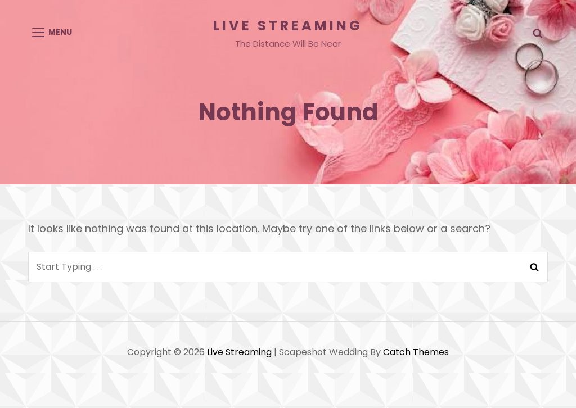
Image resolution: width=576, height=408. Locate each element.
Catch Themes (416, 352)
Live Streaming (288, 25)
